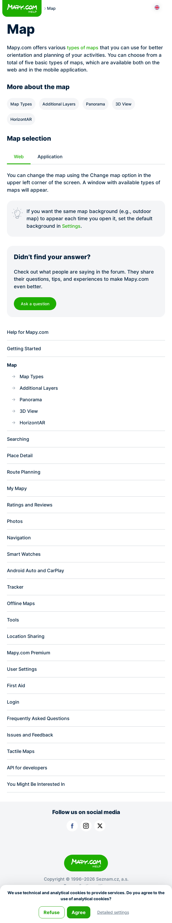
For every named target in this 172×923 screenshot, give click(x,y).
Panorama (95, 103)
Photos (15, 528)
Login (13, 714)
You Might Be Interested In (38, 799)
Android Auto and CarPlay (38, 579)
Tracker (16, 596)
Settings (71, 226)
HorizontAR (21, 119)
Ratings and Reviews (31, 511)
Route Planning (24, 477)
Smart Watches (25, 562)
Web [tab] (19, 157)
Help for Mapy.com (29, 333)
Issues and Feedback (32, 748)
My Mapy (18, 494)
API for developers (29, 782)
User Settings (23, 680)
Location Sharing (27, 647)
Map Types (21, 103)
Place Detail (21, 461)
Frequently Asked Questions (40, 731)
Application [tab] (51, 157)
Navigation (19, 545)
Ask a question (36, 304)
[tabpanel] (86, 201)
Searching (19, 444)
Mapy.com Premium (30, 664)
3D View (123, 103)
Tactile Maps (22, 765)
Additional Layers (59, 103)
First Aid (17, 697)
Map (12, 367)
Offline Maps (22, 613)
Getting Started (25, 350)
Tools (13, 630)
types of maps (84, 47)
